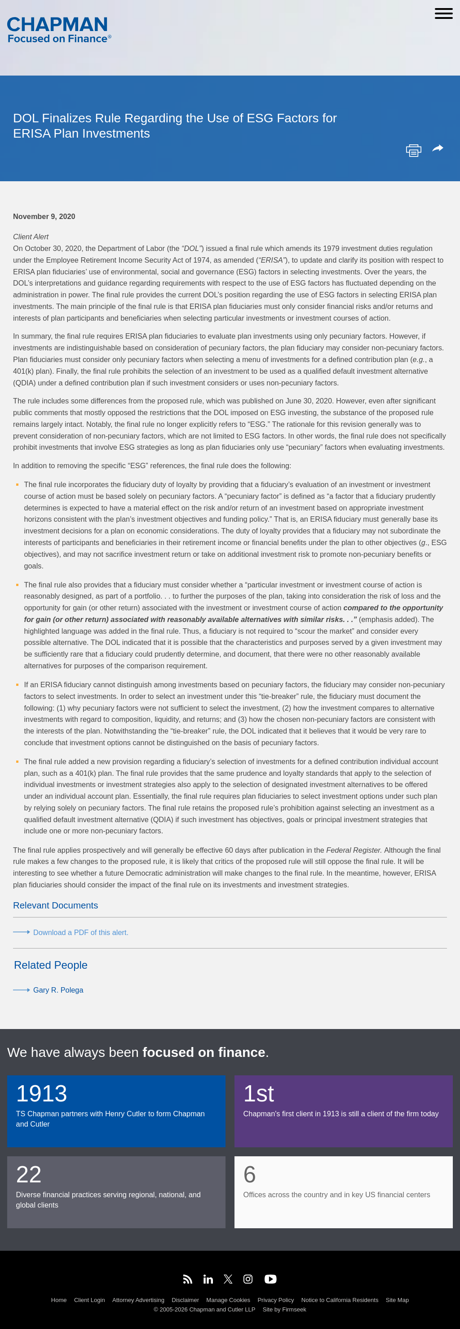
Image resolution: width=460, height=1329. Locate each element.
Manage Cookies (228, 1300)
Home (59, 1300)
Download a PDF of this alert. (80, 932)
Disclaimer (185, 1300)
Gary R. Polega (58, 990)
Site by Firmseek (284, 1309)
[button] (439, 148)
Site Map (397, 1300)
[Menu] (444, 13)
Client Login (89, 1300)
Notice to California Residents (340, 1300)
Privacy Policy (275, 1300)
